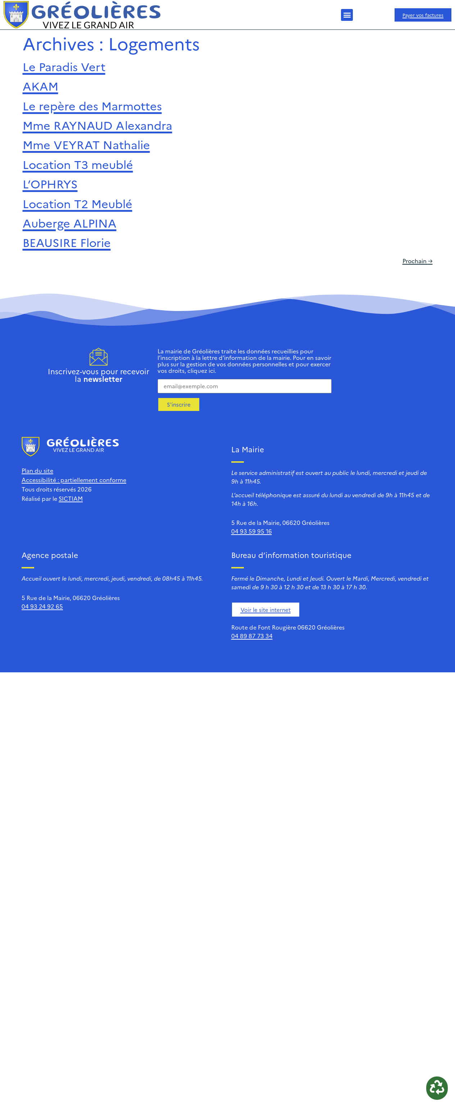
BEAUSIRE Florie (67, 242)
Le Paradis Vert (64, 66)
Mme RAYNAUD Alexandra (97, 125)
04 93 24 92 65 (42, 606)
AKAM (40, 85)
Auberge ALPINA (70, 222)
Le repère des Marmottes (92, 105)
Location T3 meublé (78, 164)
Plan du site (37, 470)
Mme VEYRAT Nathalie (86, 144)
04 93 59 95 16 (251, 531)
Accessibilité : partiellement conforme (74, 480)
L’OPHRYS (50, 183)
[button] (347, 15)
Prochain (417, 261)
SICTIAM (71, 498)
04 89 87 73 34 (252, 636)
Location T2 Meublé (77, 203)
